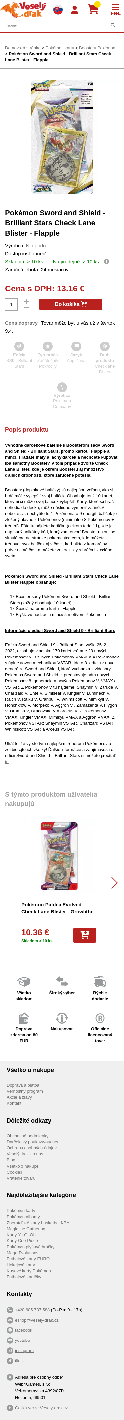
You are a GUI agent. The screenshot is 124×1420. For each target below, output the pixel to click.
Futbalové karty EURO (28, 1258)
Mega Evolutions (22, 1252)
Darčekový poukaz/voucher (33, 1141)
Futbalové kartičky (24, 1276)
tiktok (20, 1360)
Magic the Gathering (26, 1228)
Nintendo (36, 245)
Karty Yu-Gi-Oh (21, 1234)
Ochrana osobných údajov (32, 1147)
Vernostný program (25, 1091)
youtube (22, 1340)
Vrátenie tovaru (21, 1178)
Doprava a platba (23, 1085)
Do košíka (71, 304)
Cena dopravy (21, 323)
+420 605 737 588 (32, 1309)
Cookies (14, 1172)
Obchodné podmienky (27, 1135)
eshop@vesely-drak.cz (37, 1320)
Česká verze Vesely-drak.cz (41, 1407)
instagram (24, 1350)
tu (7, 761)
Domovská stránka (23, 47)
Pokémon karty (59, 47)
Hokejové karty (21, 1264)
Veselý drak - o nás (25, 1153)
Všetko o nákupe (23, 1166)
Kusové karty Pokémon (29, 1270)
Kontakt (14, 1103)
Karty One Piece (22, 1240)
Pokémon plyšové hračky (31, 1246)
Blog (11, 1159)
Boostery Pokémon (97, 47)
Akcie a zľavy (19, 1097)
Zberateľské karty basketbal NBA (38, 1222)
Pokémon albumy (23, 1216)
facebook (23, 1330)
